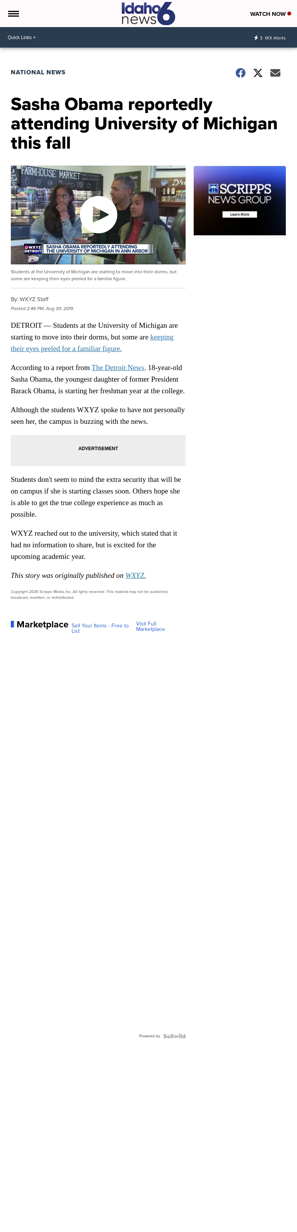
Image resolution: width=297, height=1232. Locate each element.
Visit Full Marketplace (150, 626)
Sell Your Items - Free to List (100, 628)
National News (38, 72)
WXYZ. (135, 575)
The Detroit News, (119, 367)
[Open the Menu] (13, 13)
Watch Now (270, 14)
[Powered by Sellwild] (174, 1036)
